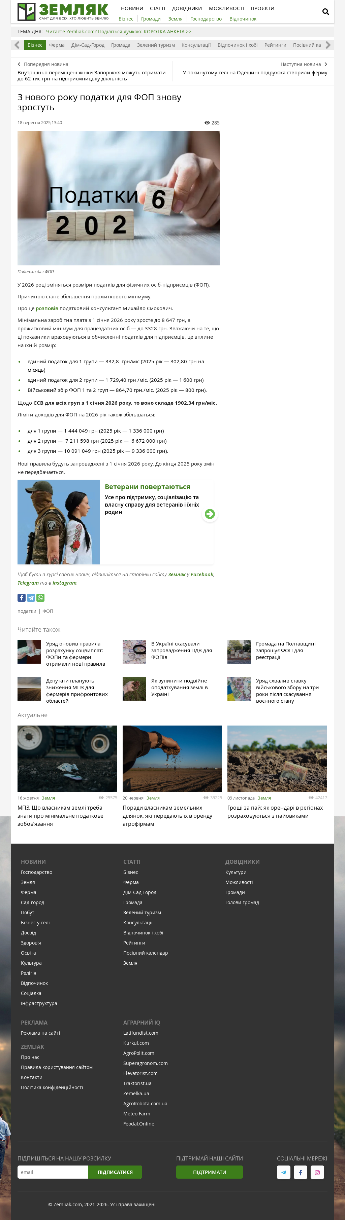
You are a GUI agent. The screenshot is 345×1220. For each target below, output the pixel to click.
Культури (236, 874)
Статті (131, 863)
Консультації (196, 45)
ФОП (47, 611)
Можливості (239, 884)
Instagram (64, 582)
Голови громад (242, 904)
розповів (48, 308)
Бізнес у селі (35, 924)
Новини (33, 863)
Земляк (177, 574)
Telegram (28, 582)
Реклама (34, 1024)
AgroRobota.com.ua (145, 1105)
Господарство (36, 874)
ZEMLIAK (32, 1048)
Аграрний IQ (141, 1024)
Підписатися (115, 1174)
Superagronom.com (145, 1065)
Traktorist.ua (137, 1085)
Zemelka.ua (136, 1095)
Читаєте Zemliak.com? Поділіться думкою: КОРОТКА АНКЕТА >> (118, 31)
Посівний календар (315, 45)
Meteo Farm (136, 1115)
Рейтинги (275, 45)
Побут (27, 914)
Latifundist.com (140, 1034)
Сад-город (32, 904)
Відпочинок (34, 985)
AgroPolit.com (138, 1054)
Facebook (202, 574)
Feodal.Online (138, 1125)
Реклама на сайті (40, 1034)
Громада (120, 45)
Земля (48, 798)
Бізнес (35, 45)
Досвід (28, 934)
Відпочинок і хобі (238, 45)
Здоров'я (31, 944)
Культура (31, 964)
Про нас (30, 1059)
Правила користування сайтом (57, 1069)
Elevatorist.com (140, 1075)
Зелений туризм (156, 45)
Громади (235, 894)
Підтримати (209, 1173)
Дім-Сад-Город (87, 45)
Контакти (31, 1079)
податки (27, 611)
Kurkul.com (136, 1044)
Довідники (242, 863)
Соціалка (31, 995)
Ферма (57, 45)
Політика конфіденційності (52, 1089)
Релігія (28, 974)
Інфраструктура (39, 1005)
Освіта (28, 954)
